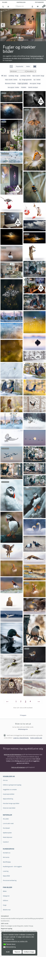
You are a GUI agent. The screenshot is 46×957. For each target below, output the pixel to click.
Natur (4, 76)
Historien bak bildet (9, 808)
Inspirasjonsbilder (8, 794)
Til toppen (23, 715)
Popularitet (19, 66)
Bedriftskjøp (7, 862)
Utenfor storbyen (33, 87)
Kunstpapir (6, 828)
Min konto (6, 857)
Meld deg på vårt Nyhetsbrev (13, 754)
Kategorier (6, 896)
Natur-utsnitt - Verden (11, 79)
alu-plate (14, 58)
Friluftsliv (23, 87)
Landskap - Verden (25, 76)
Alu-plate (6, 819)
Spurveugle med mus (23, 40)
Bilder (4, 2)
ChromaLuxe (7, 58)
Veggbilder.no (9, 776)
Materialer (7, 815)
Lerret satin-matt (8, 823)
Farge (4, 905)
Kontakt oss (6, 853)
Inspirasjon (21, 2)
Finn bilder (7, 887)
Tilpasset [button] (17, 952)
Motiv (28, 66)
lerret (19, 58)
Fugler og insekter (23, 83)
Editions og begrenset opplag (12, 785)
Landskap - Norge (13, 76)
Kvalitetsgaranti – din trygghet (12, 866)
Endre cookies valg (36, 738)
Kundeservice (8, 849)
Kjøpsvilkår (6, 876)
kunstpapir (26, 58)
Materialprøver (7, 837)
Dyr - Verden (37, 79)
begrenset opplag (35, 56)
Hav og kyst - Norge (35, 83)
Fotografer (39, 2)
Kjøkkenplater (7, 833)
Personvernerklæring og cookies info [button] (15, 941)
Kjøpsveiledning (8, 799)
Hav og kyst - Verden (13, 87)
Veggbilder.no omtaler (10, 789)
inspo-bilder (39, 58)
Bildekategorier (23, 729)
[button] (4, 944)
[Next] (43, 25)
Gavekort (6, 842)
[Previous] (3, 25)
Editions (5, 900)
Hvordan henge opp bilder (11, 803)
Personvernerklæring (9, 880)
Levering (5, 871)
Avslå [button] (7, 952)
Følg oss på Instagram (18, 767)
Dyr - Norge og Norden (25, 79)
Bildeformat (6, 910)
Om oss (5, 780)
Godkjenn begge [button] (29, 952)
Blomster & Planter (10, 83)
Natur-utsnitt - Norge (38, 76)
